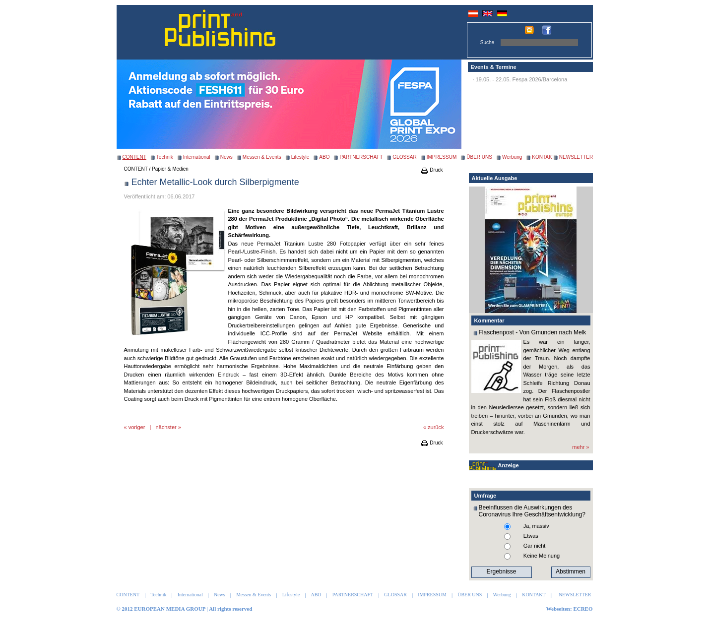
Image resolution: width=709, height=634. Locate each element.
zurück (436, 427)
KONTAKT (543, 157)
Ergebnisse (501, 571)
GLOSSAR (404, 157)
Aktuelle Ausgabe (494, 178)
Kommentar (489, 320)
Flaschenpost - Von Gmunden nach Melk (532, 332)
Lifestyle (300, 157)
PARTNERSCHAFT (361, 157)
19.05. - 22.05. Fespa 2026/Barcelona (522, 79)
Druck (431, 170)
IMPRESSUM (442, 157)
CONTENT (136, 169)
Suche (487, 42)
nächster (166, 427)
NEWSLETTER (576, 157)
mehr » (580, 447)
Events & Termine (493, 67)
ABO (324, 157)
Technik (164, 157)
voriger (137, 427)
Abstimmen (570, 571)
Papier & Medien (170, 169)
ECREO (582, 609)
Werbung (512, 157)
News (226, 157)
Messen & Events (262, 157)
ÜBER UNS (479, 157)
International (196, 157)
